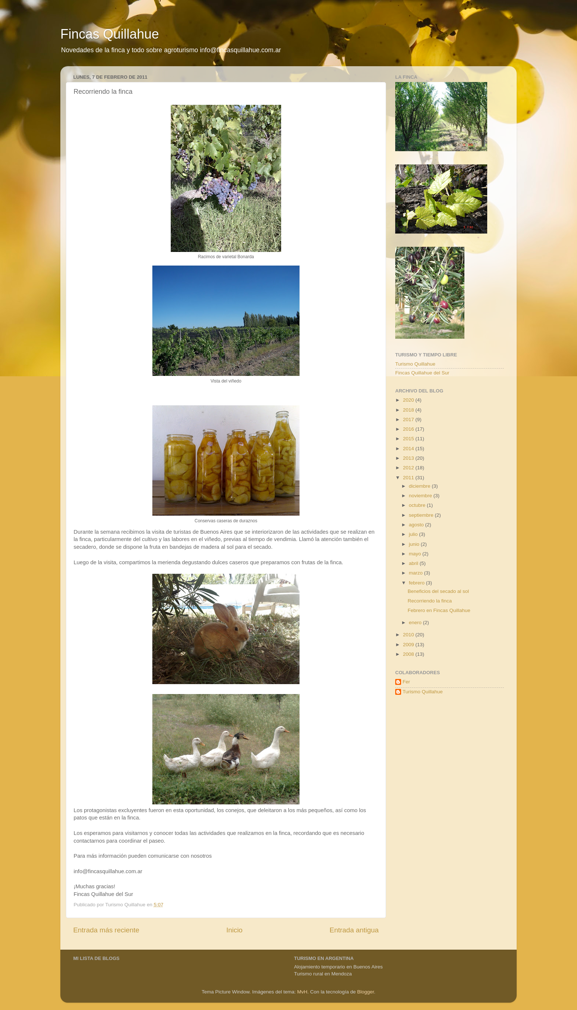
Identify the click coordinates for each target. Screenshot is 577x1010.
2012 (409, 467)
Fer (406, 681)
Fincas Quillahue (109, 34)
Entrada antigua (354, 930)
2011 (409, 477)
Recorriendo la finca (430, 601)
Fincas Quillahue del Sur (422, 373)
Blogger (365, 992)
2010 (409, 634)
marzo (416, 573)
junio (415, 544)
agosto (417, 524)
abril (414, 563)
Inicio (234, 930)
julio (414, 534)
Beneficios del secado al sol (438, 591)
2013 (409, 458)
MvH (302, 992)
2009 (409, 644)
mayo (415, 553)
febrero (417, 583)
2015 (409, 438)
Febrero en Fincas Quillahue (439, 610)
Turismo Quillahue (415, 364)
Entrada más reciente (106, 930)
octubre (418, 505)
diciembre (420, 486)
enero (416, 622)
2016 (409, 429)
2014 (409, 448)
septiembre (422, 515)
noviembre (421, 495)
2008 (409, 654)
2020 (409, 400)
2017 (409, 419)
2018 (409, 410)
